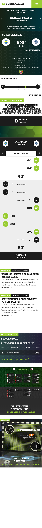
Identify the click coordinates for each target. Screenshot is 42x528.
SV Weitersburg (12, 35)
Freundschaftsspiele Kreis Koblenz (23, 11)
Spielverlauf (21, 153)
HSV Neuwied (32, 50)
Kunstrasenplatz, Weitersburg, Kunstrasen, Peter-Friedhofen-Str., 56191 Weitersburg (23, 27)
